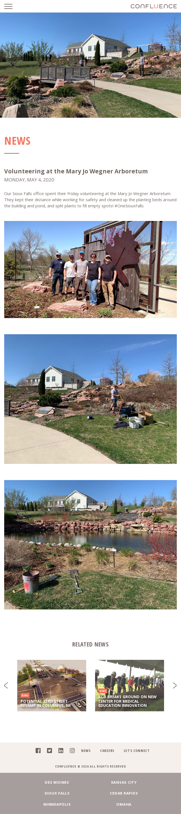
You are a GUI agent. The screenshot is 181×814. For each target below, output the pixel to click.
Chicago (90, 804)
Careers (107, 750)
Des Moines (34, 782)
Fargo (34, 804)
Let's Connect (137, 750)
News (86, 750)
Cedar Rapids (34, 793)
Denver (147, 804)
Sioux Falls (147, 782)
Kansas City (90, 782)
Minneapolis (90, 793)
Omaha (147, 793)
